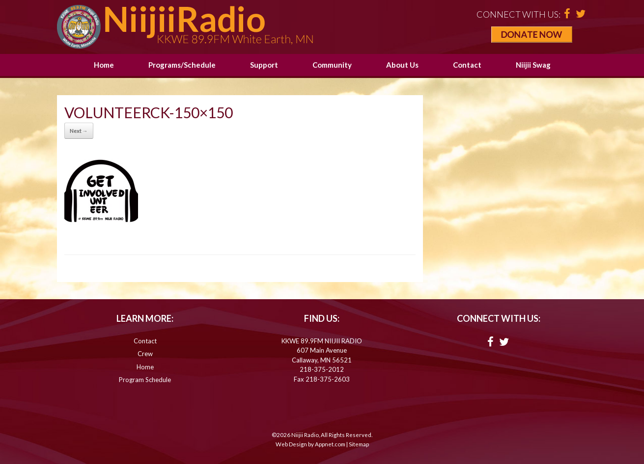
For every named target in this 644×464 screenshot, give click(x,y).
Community (332, 64)
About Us (402, 64)
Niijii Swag (533, 64)
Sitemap (359, 444)
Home (104, 64)
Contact (467, 64)
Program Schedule (145, 380)
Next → (79, 131)
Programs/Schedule (182, 64)
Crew (145, 354)
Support (264, 64)
